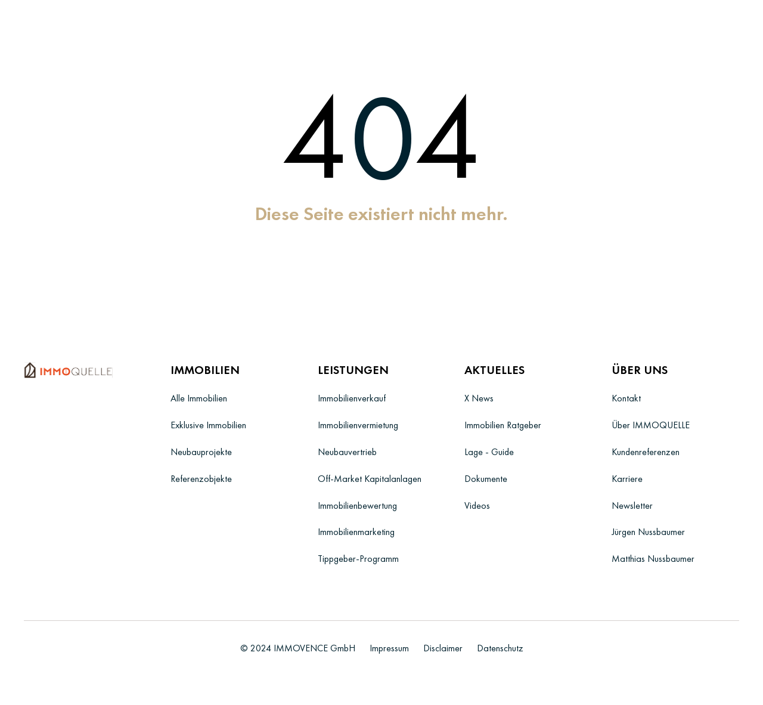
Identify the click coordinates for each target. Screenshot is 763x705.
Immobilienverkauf (352, 398)
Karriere (627, 478)
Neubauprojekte (201, 452)
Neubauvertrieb (347, 452)
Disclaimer (443, 648)
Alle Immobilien (198, 398)
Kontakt (626, 398)
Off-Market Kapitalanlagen (369, 478)
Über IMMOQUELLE (651, 425)
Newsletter (632, 505)
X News (479, 398)
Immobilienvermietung (358, 425)
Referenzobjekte (201, 478)
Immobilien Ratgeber (502, 425)
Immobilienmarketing (356, 531)
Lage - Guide (489, 452)
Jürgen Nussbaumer (648, 531)
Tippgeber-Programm (358, 558)
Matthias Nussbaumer (653, 558)
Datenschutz (500, 648)
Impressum (389, 648)
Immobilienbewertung (357, 505)
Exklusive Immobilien (208, 425)
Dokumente (485, 478)
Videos (477, 505)
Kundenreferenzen (646, 452)
